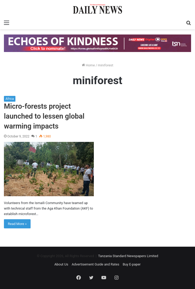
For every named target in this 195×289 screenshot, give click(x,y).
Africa (9, 99)
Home (88, 65)
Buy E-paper (132, 264)
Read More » (17, 224)
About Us (61, 264)
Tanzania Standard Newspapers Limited (128, 256)
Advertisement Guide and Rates (95, 264)
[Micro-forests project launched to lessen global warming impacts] (49, 169)
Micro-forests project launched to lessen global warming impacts (44, 116)
